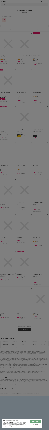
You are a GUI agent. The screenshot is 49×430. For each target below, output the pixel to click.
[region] (22, 423)
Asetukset (35, 424)
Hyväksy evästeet (35, 421)
